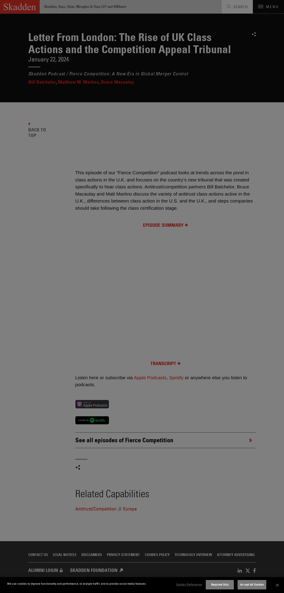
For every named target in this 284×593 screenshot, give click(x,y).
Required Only (220, 584)
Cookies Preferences (189, 584)
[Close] (277, 585)
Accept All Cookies (252, 584)
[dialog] (142, 585)
